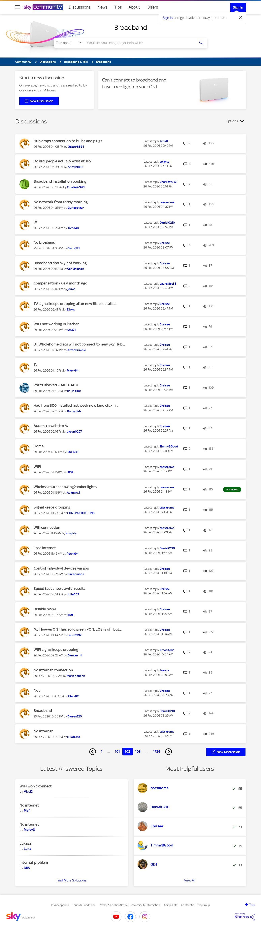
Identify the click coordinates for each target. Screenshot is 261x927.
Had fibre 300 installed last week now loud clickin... (76, 405)
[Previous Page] (93, 752)
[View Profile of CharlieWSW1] (76, 187)
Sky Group (204, 905)
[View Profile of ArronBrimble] (76, 350)
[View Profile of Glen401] (73, 696)
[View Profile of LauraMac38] (168, 283)
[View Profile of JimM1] (164, 141)
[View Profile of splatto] (164, 161)
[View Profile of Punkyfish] (74, 411)
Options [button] (232, 121)
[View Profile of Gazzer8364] (76, 147)
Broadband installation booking (60, 181)
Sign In (238, 7)
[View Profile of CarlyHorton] (75, 269)
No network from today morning (61, 202)
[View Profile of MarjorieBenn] (76, 676)
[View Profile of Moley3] (29, 830)
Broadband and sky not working (60, 263)
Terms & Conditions (84, 905)
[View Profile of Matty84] (73, 370)
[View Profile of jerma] (71, 289)
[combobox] (139, 43)
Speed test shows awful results (59, 588)
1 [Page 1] (101, 751)
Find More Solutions (71, 880)
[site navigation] (17, 7)
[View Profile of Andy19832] (75, 167)
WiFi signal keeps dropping (56, 649)
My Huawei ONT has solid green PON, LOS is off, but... (78, 629)
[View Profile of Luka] (27, 849)
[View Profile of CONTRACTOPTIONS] (81, 513)
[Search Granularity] (69, 43)
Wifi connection (47, 527)
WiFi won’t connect (35, 786)
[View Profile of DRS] (27, 868)
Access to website (49, 425)
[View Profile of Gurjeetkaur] (76, 208)
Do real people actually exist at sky (62, 161)
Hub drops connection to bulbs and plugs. (68, 141)
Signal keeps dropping (52, 507)
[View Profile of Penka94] (73, 553)
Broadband (130, 27)
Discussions (80, 7)
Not (37, 690)
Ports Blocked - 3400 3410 (56, 385)
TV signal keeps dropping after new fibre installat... (75, 303)
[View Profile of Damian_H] (75, 655)
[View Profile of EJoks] (71, 309)
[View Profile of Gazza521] (73, 248)
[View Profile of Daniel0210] (167, 222)
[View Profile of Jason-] (164, 670)
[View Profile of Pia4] (27, 810)
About (134, 7)
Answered (232, 489)
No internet (43, 731)
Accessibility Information (145, 905)
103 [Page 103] (138, 751)
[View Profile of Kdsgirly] (71, 533)
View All (189, 880)
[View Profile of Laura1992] (74, 635)
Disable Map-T (45, 609)
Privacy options (60, 905)
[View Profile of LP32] (70, 472)
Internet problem (33, 862)
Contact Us (187, 905)
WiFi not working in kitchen (57, 324)
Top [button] (252, 905)
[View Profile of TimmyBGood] (169, 446)
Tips (118, 7)
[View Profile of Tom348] (73, 228)
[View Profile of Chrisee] (165, 243)
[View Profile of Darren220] (74, 716)
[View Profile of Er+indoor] (74, 391)
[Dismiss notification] (240, 18)
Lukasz (25, 843)
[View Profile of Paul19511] (73, 452)
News (102, 7)
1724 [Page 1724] (156, 751)
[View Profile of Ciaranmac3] (76, 574)
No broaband (44, 242)
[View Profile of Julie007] (73, 594)
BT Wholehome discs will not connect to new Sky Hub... (79, 344)
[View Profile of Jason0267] (74, 431)
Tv (35, 364)
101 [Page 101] (117, 751)
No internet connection (53, 670)
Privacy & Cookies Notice (113, 905)
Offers (152, 7)
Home (39, 446)
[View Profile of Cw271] (71, 330)
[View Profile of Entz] (70, 615)
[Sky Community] (43, 7)
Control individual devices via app (61, 568)
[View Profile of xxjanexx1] (73, 492)
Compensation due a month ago (60, 283)
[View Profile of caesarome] (167, 202)
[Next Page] (169, 752)
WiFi (37, 466)
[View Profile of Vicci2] (28, 791)
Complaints (170, 905)
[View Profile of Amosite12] (167, 650)
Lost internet (45, 548)
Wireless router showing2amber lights (65, 486)
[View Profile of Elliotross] (73, 737)
